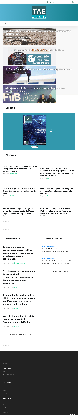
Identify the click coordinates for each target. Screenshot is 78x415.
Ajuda (4, 407)
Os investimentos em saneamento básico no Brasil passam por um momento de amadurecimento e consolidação (18, 252)
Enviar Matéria (7, 377)
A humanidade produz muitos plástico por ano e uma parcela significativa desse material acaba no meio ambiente (19, 300)
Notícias (5, 371)
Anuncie (5, 393)
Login (58, 2)
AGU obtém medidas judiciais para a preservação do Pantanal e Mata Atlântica (18, 319)
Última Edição (7, 369)
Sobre (4, 388)
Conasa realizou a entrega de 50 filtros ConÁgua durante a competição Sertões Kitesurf (20, 168)
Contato (5, 404)
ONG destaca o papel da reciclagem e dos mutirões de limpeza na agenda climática (56, 191)
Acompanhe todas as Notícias (19, 335)
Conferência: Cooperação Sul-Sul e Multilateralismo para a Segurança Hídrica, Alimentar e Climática (55, 211)
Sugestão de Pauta (8, 374)
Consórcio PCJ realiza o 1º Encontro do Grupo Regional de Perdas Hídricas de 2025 (19, 191)
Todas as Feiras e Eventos (58, 271)
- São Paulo (56, 263)
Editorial (5, 391)
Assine (66, 2)
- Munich (55, 251)
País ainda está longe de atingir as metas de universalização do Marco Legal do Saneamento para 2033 (18, 211)
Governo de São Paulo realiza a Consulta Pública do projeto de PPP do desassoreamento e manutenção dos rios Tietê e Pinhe (57, 172)
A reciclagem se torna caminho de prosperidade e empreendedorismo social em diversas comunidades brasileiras (19, 277)
